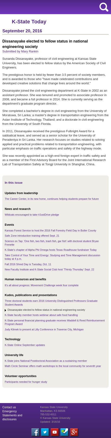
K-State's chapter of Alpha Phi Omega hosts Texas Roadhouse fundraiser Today (51, 249)
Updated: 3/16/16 (50, 421)
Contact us (9, 407)
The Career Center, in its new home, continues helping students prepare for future (52, 198)
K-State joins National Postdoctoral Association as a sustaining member (46, 360)
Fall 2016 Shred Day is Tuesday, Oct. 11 (28, 264)
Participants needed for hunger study (26, 381)
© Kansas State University (55, 418)
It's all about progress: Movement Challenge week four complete (42, 285)
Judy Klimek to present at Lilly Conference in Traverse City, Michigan (44, 329)
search (104, 7)
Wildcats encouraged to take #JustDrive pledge (32, 214)
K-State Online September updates (25, 345)
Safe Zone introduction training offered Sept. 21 (32, 235)
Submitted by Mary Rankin (20, 51)
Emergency (9, 411)
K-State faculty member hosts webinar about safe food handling (41, 315)
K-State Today (29, 22)
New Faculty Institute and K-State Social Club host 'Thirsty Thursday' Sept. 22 (49, 269)
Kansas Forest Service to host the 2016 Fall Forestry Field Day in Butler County (50, 230)
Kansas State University (43, 7)
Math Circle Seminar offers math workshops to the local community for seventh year (53, 366)
